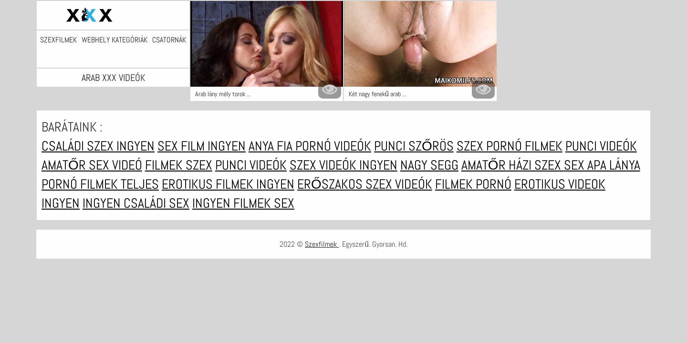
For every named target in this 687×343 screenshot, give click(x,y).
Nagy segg (429, 165)
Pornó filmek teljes (100, 184)
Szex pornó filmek (509, 146)
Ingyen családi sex (136, 203)
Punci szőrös (414, 146)
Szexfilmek (58, 40)
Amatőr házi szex (512, 165)
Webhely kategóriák (114, 40)
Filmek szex (178, 165)
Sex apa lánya (602, 165)
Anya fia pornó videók (310, 146)
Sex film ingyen (201, 146)
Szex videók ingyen (343, 165)
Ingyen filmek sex (243, 203)
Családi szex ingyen (98, 146)
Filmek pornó (473, 184)
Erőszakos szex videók (364, 184)
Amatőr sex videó (92, 165)
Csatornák (169, 40)
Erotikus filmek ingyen (228, 184)
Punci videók (601, 146)
